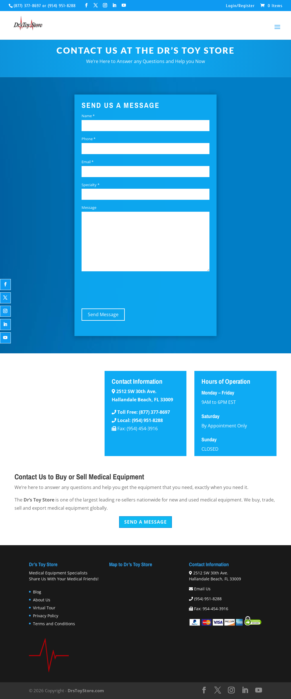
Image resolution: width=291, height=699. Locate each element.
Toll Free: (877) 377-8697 (143, 412)
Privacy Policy (45, 615)
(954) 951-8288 (62, 5)
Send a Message (145, 522)
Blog (37, 592)
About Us (41, 600)
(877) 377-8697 (27, 5)
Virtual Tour (44, 607)
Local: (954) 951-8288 (140, 420)
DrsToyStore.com (86, 690)
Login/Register (240, 6)
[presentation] (125, 289)
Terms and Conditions (54, 623)
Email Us (202, 588)
